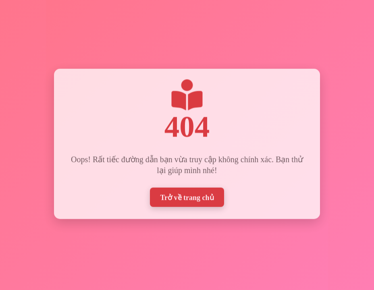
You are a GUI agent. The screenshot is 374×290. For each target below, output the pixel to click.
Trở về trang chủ (187, 197)
